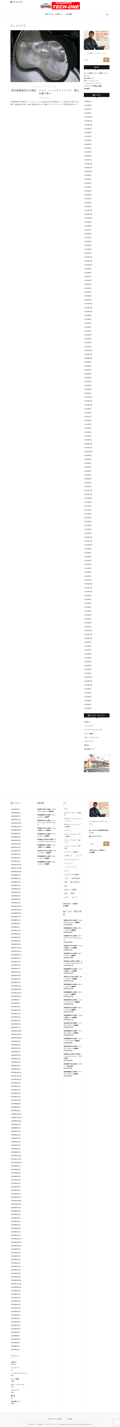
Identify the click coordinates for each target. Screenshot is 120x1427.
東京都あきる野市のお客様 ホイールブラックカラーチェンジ (46, 840)
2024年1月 (87, 206)
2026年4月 (87, 101)
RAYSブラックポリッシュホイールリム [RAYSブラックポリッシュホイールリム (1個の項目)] (72, 820)
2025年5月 (87, 144)
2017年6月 (87, 514)
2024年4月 (87, 195)
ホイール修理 (88, 733)
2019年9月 (87, 409)
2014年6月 (87, 654)
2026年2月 (87, 109)
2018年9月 (87, 455)
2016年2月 (87, 576)
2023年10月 (88, 218)
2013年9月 (87, 689)
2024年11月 (88, 167)
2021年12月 (88, 304)
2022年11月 (88, 261)
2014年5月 (87, 658)
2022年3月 (87, 292)
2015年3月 (87, 619)
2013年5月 (87, 704)
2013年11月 (88, 681)
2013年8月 (87, 693)
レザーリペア (88, 741)
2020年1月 (87, 393)
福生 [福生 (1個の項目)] (65, 886)
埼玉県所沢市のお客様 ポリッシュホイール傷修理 (73, 1009)
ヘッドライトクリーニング (92, 83)
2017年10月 (88, 498)
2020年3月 (87, 385)
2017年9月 (87, 502)
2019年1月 (87, 440)
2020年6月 (87, 374)
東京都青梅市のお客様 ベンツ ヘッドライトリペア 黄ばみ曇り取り (45, 92)
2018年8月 (87, 459)
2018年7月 (87, 463)
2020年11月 (88, 354)
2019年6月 (87, 420)
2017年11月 (88, 494)
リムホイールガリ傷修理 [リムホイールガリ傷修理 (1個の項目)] (71, 874)
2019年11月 (88, 401)
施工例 (86, 745)
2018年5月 (87, 471)
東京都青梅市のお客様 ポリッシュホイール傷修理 (46, 857)
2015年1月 (87, 626)
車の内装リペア (89, 78)
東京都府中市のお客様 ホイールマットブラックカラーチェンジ (46, 823)
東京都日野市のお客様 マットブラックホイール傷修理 (73, 1047)
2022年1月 (87, 300)
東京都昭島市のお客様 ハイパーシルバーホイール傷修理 (73, 1039)
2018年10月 (88, 451)
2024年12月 (88, 164)
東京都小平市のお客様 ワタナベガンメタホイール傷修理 (46, 810)
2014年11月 (88, 634)
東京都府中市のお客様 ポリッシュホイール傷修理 (46, 835)
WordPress (88, 1424)
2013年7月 (87, 696)
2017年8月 (87, 506)
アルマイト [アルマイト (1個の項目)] (67, 830)
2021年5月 (87, 331)
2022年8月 (87, 272)
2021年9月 (87, 315)
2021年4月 (87, 335)
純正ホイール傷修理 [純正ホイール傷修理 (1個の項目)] (70, 889)
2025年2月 (87, 156)
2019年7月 (87, 416)
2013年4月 (87, 708)
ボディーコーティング (91, 81)
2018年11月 (88, 447)
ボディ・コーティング (91, 737)
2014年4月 (87, 662)
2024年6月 (87, 187)
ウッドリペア (36, 86)
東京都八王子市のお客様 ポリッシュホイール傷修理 (46, 852)
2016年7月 (87, 556)
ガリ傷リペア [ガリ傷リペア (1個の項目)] (68, 855)
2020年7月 (87, 370)
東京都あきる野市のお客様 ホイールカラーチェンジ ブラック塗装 (73, 1056)
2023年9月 (87, 222)
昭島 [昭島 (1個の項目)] (65, 882)
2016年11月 (88, 541)
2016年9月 (87, 549)
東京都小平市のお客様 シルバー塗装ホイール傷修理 (46, 829)
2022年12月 (88, 257)
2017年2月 (87, 529)
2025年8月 (87, 132)
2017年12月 (88, 490)
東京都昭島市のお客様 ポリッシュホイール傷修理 (46, 816)
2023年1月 (87, 253)
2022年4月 (87, 288)
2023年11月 (88, 214)
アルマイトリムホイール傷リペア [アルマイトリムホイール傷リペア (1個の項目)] (72, 841)
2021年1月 (87, 346)
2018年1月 (87, 486)
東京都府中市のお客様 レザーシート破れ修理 (73, 1065)
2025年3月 (87, 152)
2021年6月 (87, 327)
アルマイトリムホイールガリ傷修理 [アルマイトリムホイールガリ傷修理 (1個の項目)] (72, 835)
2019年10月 (88, 405)
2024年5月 (87, 191)
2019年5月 (87, 424)
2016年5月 (87, 564)
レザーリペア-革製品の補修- (93, 86)
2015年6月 (87, 607)
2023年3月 (87, 245)
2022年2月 (87, 296)
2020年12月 (88, 350)
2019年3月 (87, 432)
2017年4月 (87, 521)
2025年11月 (88, 121)
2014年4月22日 (44, 98)
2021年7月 (87, 323)
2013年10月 (88, 685)
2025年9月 (87, 128)
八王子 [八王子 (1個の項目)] (66, 878)
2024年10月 (88, 171)
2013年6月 (87, 700)
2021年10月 (88, 311)
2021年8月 (87, 319)
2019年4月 (87, 428)
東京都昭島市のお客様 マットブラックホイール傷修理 (73, 1073)
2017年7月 (87, 510)
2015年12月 (88, 584)
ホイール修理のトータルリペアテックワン (46, 1424)
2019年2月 (87, 436)
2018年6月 (87, 467)
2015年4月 (87, 615)
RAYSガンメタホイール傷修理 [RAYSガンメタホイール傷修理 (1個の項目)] (72, 814)
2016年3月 (87, 572)
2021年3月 (87, 339)
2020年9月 (87, 362)
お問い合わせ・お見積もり (54, 14)
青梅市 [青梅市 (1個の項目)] (72, 893)
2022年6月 (87, 280)
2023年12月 (88, 210)
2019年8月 (87, 413)
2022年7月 (87, 276)
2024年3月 (87, 198)
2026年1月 (87, 113)
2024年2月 (87, 202)
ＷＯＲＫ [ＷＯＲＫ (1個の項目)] (74, 897)
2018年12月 (88, 444)
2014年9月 (87, 642)
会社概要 (69, 14)
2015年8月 (87, 599)
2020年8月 (87, 366)
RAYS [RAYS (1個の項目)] (66, 809)
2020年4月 (87, 381)
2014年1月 (87, 673)
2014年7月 (87, 650)
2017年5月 (87, 518)
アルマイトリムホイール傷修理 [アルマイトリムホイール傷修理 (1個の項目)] (72, 847)
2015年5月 (87, 611)
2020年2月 (87, 389)
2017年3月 (87, 525)
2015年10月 (88, 591)
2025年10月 (88, 125)
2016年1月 (87, 580)
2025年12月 (88, 117)
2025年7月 (87, 136)
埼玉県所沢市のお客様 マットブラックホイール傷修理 (73, 1024)
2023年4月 (87, 241)
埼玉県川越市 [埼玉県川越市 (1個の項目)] (76, 878)
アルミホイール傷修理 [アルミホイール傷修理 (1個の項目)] (71, 852)
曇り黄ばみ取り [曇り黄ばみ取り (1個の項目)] (75, 882)
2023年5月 (87, 237)
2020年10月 (88, 358)
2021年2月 (87, 342)
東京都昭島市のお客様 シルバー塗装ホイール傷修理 (46, 846)
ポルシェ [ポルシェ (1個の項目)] (67, 871)
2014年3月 (87, 665)
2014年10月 (88, 638)
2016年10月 (88, 545)
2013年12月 (88, 677)
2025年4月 (87, 148)
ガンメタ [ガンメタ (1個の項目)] (78, 855)
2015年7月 (87, 603)
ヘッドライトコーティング (49, 86)
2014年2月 (87, 669)
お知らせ (87, 722)
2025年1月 (87, 160)
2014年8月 (87, 646)
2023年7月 (87, 230)
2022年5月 (87, 284)
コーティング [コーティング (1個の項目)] (68, 863)
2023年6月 (87, 234)
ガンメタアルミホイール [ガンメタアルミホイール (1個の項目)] (71, 859)
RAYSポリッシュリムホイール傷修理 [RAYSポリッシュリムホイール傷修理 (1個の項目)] (72, 825)
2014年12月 (88, 630)
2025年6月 (87, 140)
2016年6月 (87, 560)
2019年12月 (88, 397)
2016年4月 (87, 568)
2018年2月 (87, 483)
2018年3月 (87, 479)
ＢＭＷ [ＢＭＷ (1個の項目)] (66, 897)
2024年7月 (87, 183)
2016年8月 (87, 553)
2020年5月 (87, 377)
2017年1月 (87, 533)
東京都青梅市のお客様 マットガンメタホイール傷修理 (73, 1032)
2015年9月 (87, 595)
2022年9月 (87, 269)
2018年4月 (87, 475)
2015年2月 (87, 623)
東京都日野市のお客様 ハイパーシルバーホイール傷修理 (73, 1001)
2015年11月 (88, 588)
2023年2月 (87, 249)
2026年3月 (87, 105)
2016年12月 (88, 537)
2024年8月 (87, 179)
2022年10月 (88, 265)
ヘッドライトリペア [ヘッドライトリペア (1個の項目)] (70, 867)
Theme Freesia (72, 1424)
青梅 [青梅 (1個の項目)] (65, 893)
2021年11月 (88, 307)
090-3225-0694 (17, 2)
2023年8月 (87, 226)
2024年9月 (87, 175)
